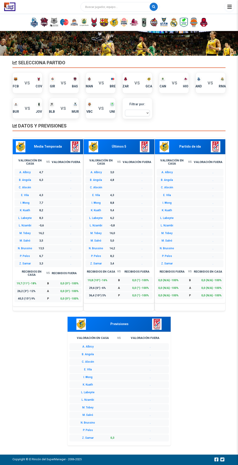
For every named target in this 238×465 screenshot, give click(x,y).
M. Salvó (25, 240)
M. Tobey (25, 233)
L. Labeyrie (25, 218)
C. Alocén (25, 187)
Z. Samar (25, 263)
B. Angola (25, 180)
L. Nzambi (25, 225)
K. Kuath (25, 210)
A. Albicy (25, 172)
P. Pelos (25, 256)
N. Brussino (25, 248)
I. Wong (24, 202)
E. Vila (25, 195)
